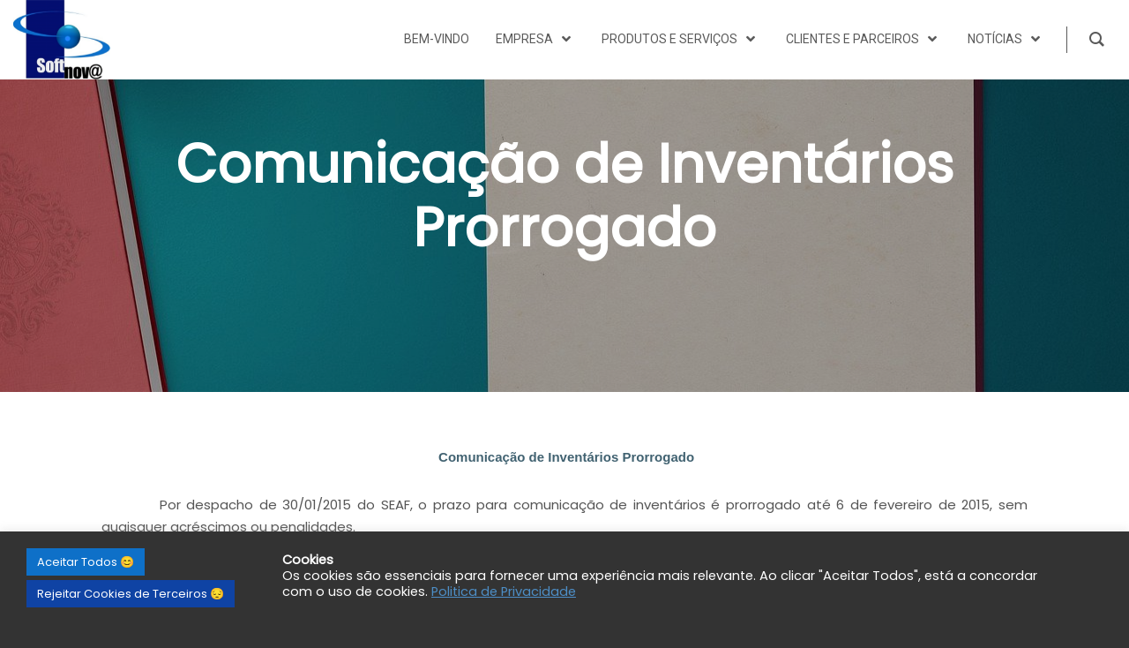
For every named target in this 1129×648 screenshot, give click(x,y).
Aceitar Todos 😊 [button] (85, 562)
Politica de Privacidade (503, 591)
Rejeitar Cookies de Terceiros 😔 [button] (130, 593)
